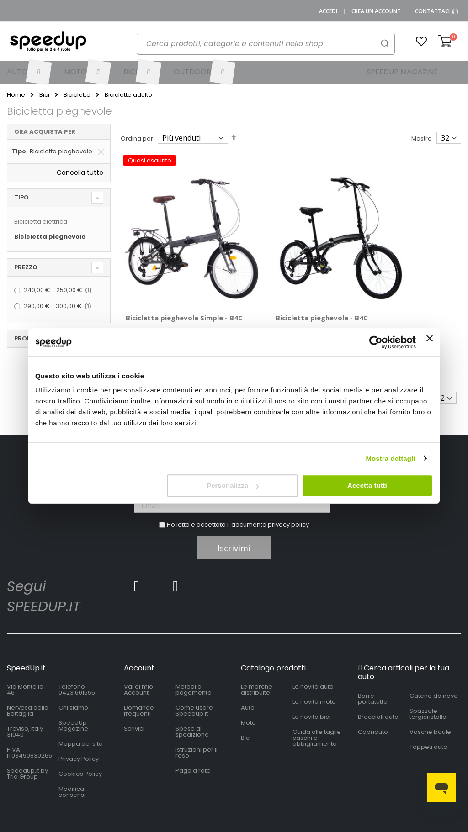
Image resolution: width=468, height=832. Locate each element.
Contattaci (437, 11)
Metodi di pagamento (194, 656)
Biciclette (77, 95)
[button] (421, 41)
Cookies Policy (80, 740)
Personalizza (233, 485)
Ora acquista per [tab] (44, 131)
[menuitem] (28, 72)
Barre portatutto (373, 665)
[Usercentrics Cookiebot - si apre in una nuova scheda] (376, 342)
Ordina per (137, 138)
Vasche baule (430, 698)
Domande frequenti (139, 677)
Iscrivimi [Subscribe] (234, 514)
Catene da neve (434, 662)
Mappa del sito (80, 710)
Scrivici (134, 695)
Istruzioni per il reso (197, 719)
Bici (44, 95)
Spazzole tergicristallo (428, 680)
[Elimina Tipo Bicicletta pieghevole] (101, 151)
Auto (248, 674)
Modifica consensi (71, 758)
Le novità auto (313, 653)
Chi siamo (73, 674)
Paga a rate (193, 737)
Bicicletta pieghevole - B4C (280, 288)
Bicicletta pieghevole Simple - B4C (162, 288)
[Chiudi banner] (429, 342)
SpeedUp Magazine (73, 692)
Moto (248, 689)
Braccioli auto (378, 683)
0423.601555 (76, 659)
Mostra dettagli (390, 458)
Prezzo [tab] (25, 267)
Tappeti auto (428, 713)
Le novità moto (314, 668)
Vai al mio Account (138, 656)
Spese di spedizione (192, 698)
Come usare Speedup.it (194, 677)
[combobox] (266, 44)
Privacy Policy (78, 725)
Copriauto (373, 698)
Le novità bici (311, 683)
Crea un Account (376, 11)
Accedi (328, 11)
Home (16, 95)
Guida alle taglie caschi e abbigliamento (316, 704)
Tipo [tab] (21, 197)
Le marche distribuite (256, 656)
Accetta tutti (367, 485)
